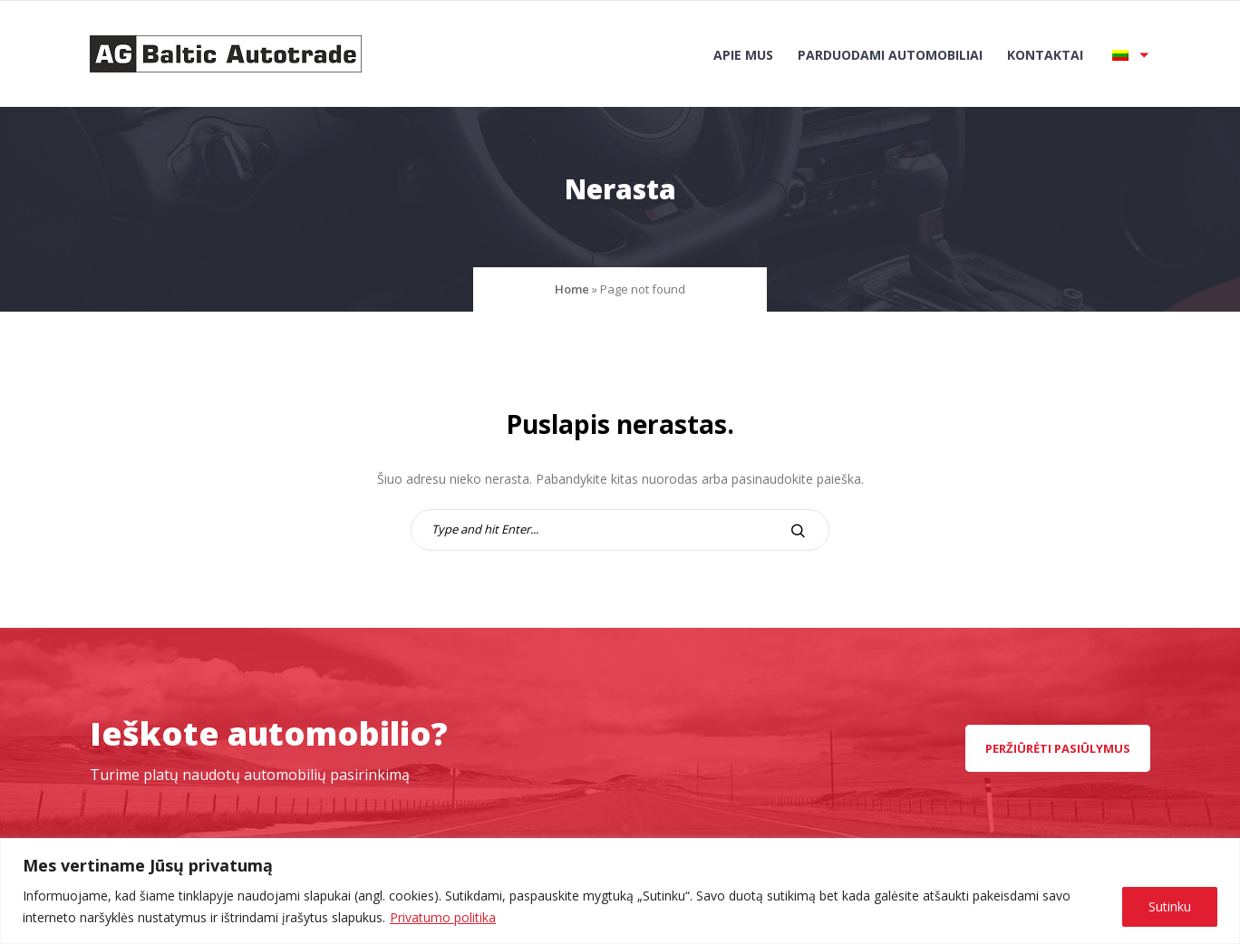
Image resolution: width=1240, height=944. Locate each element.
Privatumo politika (443, 917)
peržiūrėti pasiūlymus (1057, 748)
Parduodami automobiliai (890, 54)
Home (572, 289)
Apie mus (743, 54)
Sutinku (1169, 906)
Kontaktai (1045, 54)
